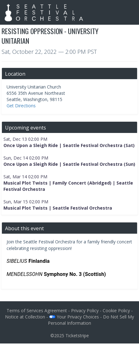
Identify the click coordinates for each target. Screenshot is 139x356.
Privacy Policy (85, 310)
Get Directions (21, 106)
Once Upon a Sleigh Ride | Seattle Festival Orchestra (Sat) (69, 145)
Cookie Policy (116, 310)
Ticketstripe (77, 335)
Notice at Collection (25, 317)
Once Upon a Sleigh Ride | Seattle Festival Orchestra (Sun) (69, 164)
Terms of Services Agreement (37, 310)
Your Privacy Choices (74, 317)
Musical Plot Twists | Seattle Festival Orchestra (57, 208)
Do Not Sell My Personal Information (91, 320)
